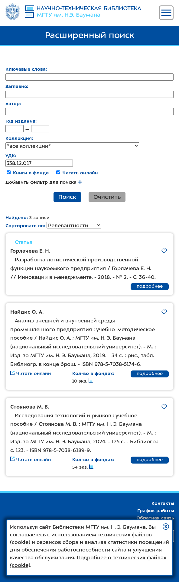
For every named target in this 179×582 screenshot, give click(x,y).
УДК (10, 155)
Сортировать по (24, 225)
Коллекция (18, 138)
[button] (166, 526)
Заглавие (16, 86)
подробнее (150, 286)
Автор (12, 103)
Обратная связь (155, 518)
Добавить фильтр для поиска (43, 182)
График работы (155, 510)
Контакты (162, 503)
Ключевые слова (25, 69)
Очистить (107, 197)
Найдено (16, 217)
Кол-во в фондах (92, 373)
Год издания (20, 121)
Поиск (67, 197)
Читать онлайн (80, 172)
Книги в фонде (31, 172)
